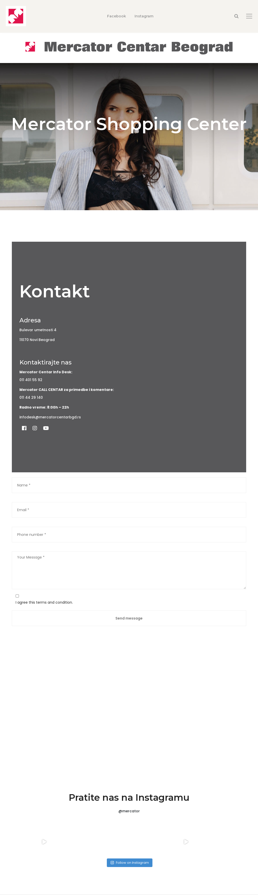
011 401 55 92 (30, 379)
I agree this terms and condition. (44, 602)
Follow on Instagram (129, 862)
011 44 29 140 (31, 397)
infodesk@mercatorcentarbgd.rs (50, 417)
